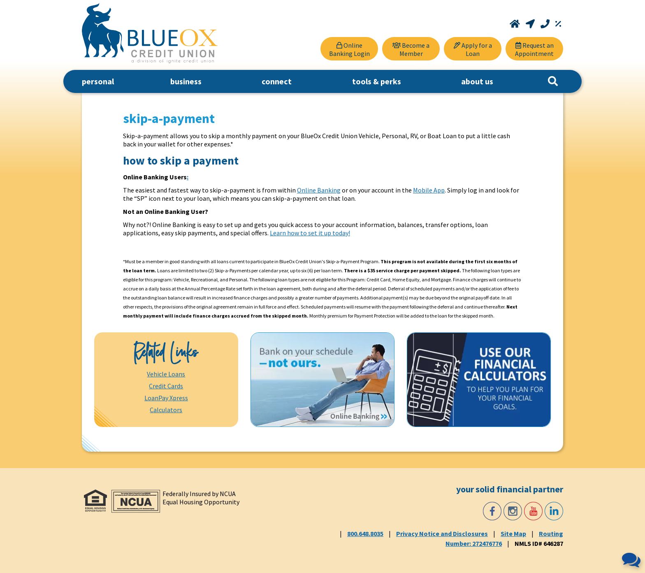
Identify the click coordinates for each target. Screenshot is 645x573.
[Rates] (558, 24)
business (186, 81)
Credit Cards (166, 386)
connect (277, 81)
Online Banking (319, 190)
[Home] (516, 24)
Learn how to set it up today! (310, 233)
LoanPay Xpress (166, 398)
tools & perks (376, 81)
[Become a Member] (411, 48)
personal (98, 81)
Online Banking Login (349, 49)
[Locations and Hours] (531, 24)
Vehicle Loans (166, 374)
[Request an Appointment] (534, 48)
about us (477, 81)
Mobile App (429, 190)
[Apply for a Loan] (472, 48)
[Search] (553, 81)
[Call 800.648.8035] (546, 24)
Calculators (166, 410)
